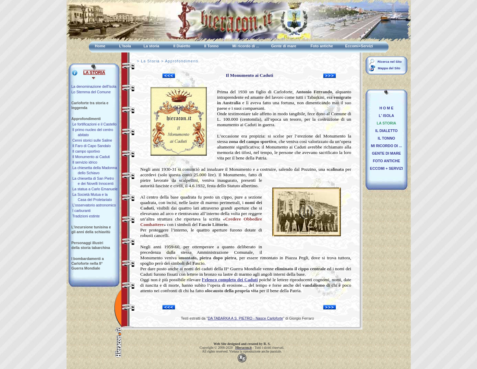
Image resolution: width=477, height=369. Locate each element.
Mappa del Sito (388, 68)
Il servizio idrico (84, 162)
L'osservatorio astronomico (93, 205)
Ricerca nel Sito (390, 61)
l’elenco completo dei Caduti (230, 279)
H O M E (386, 108)
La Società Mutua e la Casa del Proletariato (91, 197)
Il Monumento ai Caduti (90, 157)
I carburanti (81, 211)
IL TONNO (385, 138)
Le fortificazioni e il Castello (94, 124)
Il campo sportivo (85, 151)
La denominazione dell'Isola (93, 86)
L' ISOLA (385, 116)
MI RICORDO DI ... (385, 146)
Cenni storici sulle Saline (91, 140)
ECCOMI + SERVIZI (385, 168)
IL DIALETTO (385, 131)
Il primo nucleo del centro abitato (92, 132)
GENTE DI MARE (385, 153)
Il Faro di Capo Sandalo (91, 146)
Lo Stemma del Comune (91, 92)
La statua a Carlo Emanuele (94, 189)
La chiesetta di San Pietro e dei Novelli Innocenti (92, 181)
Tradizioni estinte (85, 216)
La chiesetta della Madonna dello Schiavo (94, 170)
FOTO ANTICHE (385, 161)
